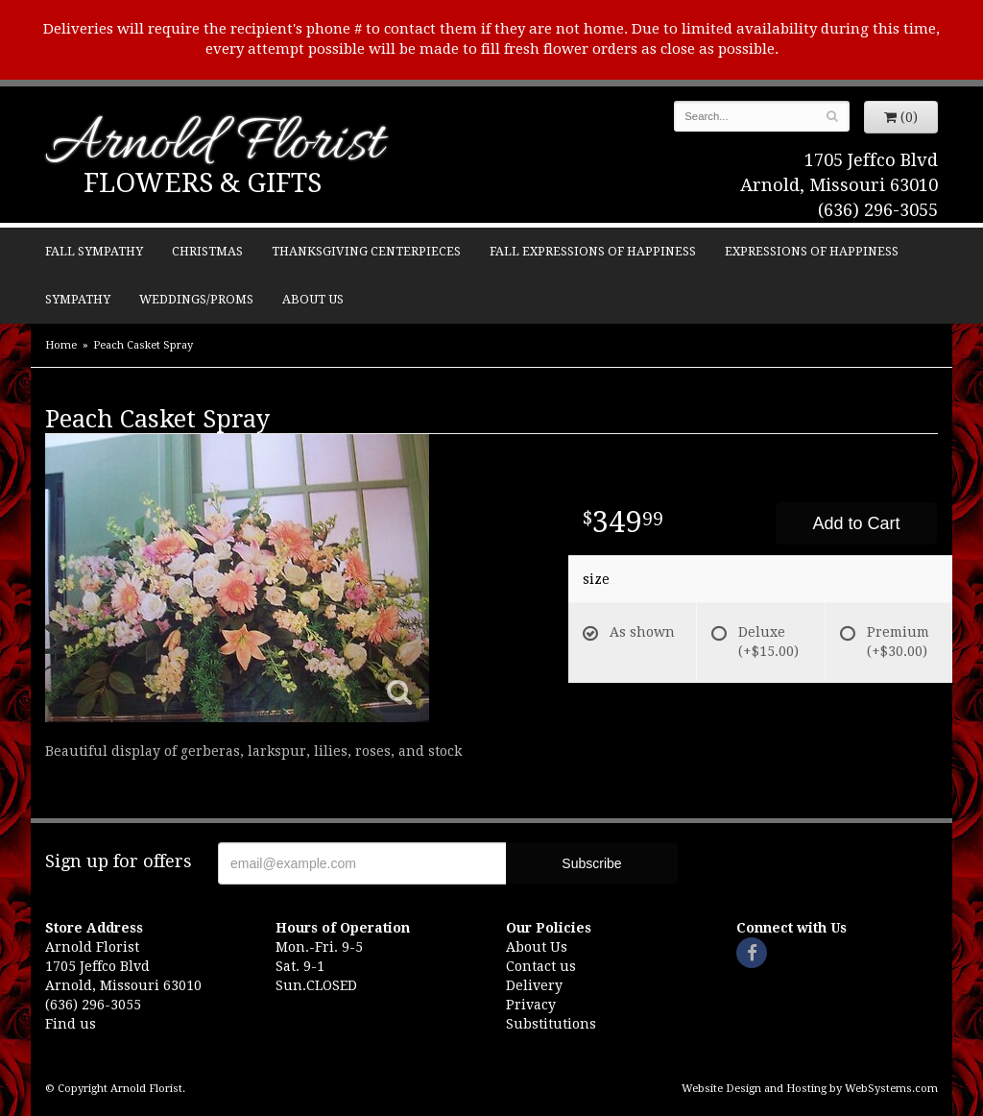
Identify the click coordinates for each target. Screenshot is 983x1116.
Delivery (534, 985)
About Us (313, 299)
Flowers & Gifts (203, 183)
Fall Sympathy (94, 251)
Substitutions (551, 1023)
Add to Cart (855, 523)
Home (61, 345)
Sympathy (77, 299)
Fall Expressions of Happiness (593, 251)
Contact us (541, 966)
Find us (70, 1023)
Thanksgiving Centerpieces (366, 251)
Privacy (531, 1004)
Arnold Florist (214, 145)
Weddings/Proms (196, 299)
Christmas (207, 251)
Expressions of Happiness (812, 251)
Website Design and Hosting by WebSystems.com (810, 1088)
